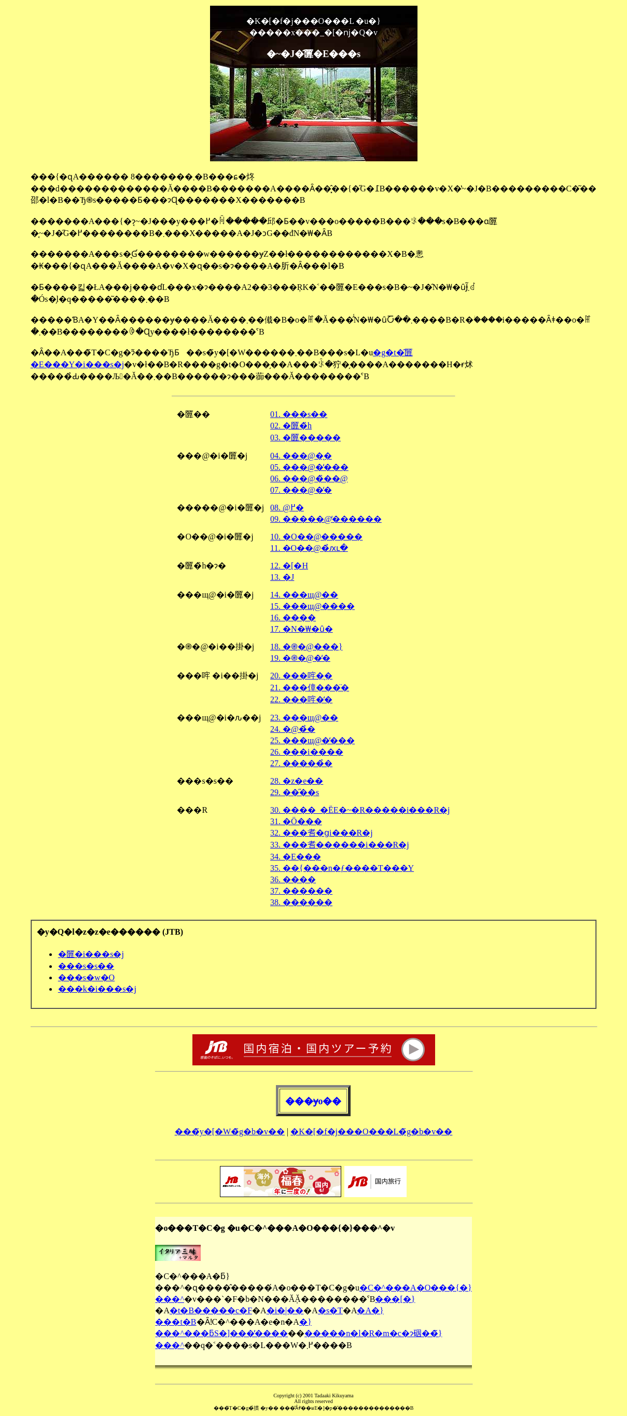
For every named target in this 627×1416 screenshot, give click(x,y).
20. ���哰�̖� (301, 675)
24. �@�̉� (292, 729)
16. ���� (293, 617)
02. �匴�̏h (291, 425)
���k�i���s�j (97, 988)
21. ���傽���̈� (309, 687)
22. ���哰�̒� (301, 699)
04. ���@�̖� (301, 455)
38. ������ (301, 902)
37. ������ (301, 890)
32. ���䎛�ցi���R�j (321, 832)
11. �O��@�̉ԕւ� (309, 548)
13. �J (282, 577)
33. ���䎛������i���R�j (339, 844)
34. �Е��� (295, 856)
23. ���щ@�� (304, 717)
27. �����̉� (301, 763)
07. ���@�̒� (301, 489)
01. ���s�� (298, 414)
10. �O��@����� (316, 536)
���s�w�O (86, 977)
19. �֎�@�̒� (300, 658)
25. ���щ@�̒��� (312, 740)
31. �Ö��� (296, 821)
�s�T (330, 1310)
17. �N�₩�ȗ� (301, 628)
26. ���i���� (306, 751)
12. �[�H (289, 565)
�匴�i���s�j (91, 954)
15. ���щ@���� (312, 606)
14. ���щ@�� (304, 594)
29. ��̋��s (294, 792)
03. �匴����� (305, 437)
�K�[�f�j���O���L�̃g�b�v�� (371, 1131)
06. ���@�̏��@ (308, 478)
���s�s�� (86, 966)
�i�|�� (285, 1310)
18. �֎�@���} (306, 646)
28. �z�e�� (296, 780)
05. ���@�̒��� (309, 467)
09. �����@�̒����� (326, 519)
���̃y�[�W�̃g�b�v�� (230, 1131)
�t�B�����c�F (211, 1310)
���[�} (395, 1299)
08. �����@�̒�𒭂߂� (287, 507)
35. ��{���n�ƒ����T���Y (342, 868)
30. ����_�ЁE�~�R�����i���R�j (360, 810)
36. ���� (293, 879)
